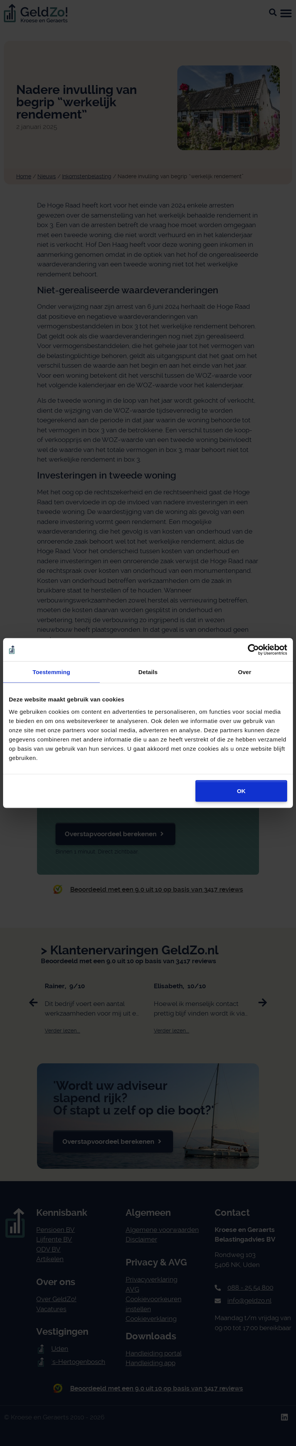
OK (241, 790)
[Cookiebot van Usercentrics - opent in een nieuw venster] (253, 650)
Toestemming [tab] (52, 672)
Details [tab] (148, 672)
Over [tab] (244, 672)
